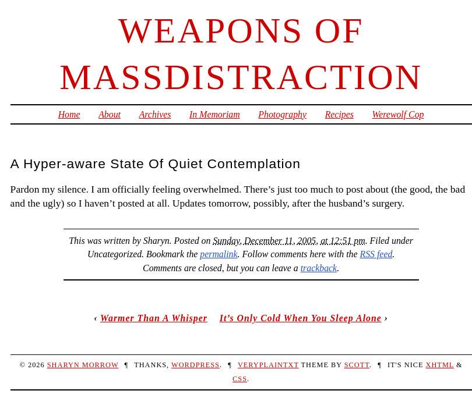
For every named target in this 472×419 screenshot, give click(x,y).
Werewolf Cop (398, 114)
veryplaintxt (268, 365)
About (109, 114)
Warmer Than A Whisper (153, 318)
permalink (218, 254)
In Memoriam (214, 114)
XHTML (440, 365)
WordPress (195, 365)
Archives (155, 114)
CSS (240, 379)
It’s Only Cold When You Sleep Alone (301, 318)
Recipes (339, 114)
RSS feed (376, 254)
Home (69, 114)
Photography (282, 114)
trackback (319, 268)
